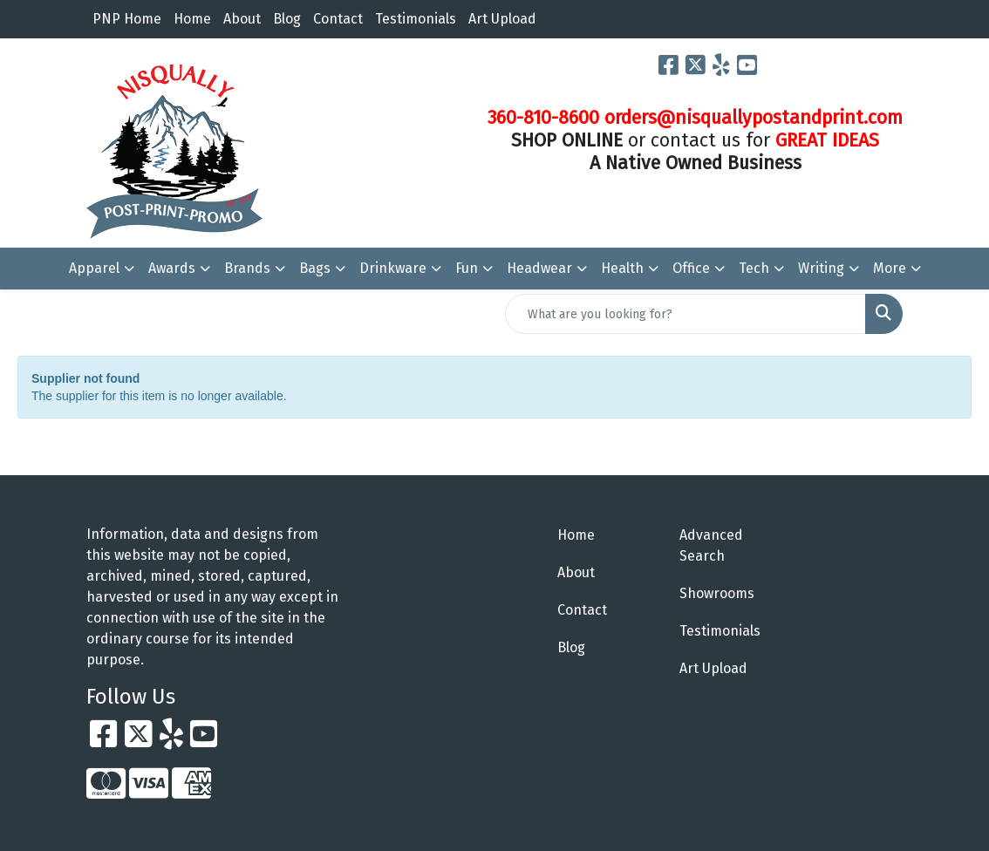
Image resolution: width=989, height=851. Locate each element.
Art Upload (502, 18)
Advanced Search (711, 545)
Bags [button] (315, 268)
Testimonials (415, 18)
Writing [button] (821, 268)
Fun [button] (466, 268)
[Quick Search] (685, 314)
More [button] (889, 268)
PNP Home (126, 18)
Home (192, 18)
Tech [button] (754, 268)
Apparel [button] (94, 268)
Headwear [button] (539, 268)
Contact (338, 18)
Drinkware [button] (392, 268)
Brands (247, 268)
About (242, 18)
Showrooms (716, 593)
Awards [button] (171, 268)
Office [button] (691, 268)
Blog (287, 18)
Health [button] (622, 268)
